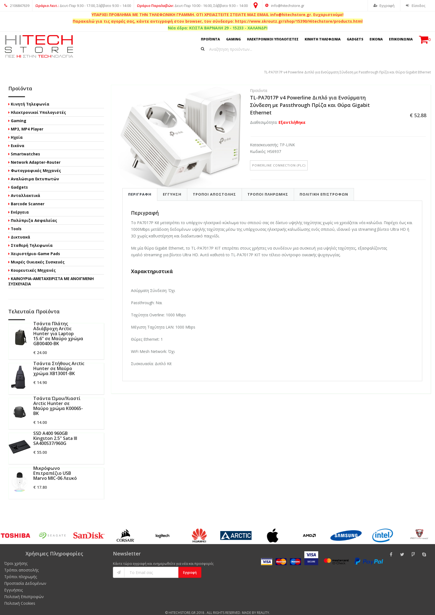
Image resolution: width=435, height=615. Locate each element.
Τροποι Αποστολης (214, 187)
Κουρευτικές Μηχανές (33, 263)
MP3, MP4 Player (27, 122)
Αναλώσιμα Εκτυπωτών (35, 172)
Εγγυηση (172, 187)
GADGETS (355, 39)
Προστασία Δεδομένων (25, 576)
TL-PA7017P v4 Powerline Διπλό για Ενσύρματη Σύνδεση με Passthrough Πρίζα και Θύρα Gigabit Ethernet (114, 65)
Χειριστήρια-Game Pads (35, 247)
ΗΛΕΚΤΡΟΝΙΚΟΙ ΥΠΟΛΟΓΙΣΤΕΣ (273, 39)
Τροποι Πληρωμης (267, 187)
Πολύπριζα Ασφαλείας (34, 213)
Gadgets (19, 180)
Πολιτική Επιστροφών (24, 590)
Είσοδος (415, 5)
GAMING (233, 39)
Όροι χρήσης (15, 556)
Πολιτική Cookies (19, 596)
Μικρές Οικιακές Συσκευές (38, 255)
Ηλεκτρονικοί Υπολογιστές (38, 105)
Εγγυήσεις (13, 583)
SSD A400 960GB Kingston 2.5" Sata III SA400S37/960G (55, 432)
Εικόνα (17, 139)
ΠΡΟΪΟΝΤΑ (210, 39)
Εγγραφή (383, 5)
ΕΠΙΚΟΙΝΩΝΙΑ (401, 39)
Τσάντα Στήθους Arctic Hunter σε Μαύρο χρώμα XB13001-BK (58, 362)
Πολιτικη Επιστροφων (324, 187)
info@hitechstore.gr (284, 5)
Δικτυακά (20, 230)
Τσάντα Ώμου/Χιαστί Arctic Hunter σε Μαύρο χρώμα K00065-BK (58, 399)
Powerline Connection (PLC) (278, 158)
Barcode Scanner (27, 197)
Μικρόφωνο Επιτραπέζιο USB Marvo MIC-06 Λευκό (55, 466)
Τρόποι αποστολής (21, 563)
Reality (263, 606)
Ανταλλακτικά (25, 188)
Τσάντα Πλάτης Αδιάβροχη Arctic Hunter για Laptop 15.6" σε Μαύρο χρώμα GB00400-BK (58, 327)
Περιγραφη (139, 187)
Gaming (18, 114)
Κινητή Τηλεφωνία (30, 97)
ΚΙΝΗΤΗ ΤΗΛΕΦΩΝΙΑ (323, 39)
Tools (16, 222)
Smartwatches (25, 147)
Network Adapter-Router (35, 155)
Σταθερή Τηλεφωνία (32, 238)
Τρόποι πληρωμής (20, 570)
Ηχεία (17, 130)
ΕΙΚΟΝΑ (376, 39)
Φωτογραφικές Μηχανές (36, 163)
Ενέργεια (20, 205)
